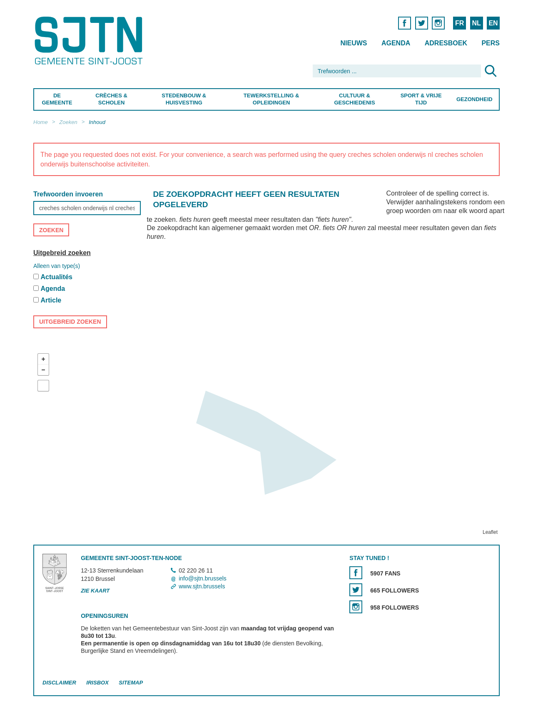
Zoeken (68, 122)
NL (476, 23)
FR (459, 23)
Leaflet (490, 532)
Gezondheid (474, 99)
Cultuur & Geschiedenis (354, 99)
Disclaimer (59, 682)
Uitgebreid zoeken (62, 252)
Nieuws (353, 43)
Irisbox (97, 682)
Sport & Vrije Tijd (421, 99)
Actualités (56, 276)
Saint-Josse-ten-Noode (90, 40)
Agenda (395, 43)
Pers (490, 43)
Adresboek (446, 43)
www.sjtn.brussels (202, 586)
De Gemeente (57, 99)
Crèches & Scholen (111, 99)
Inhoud (97, 122)
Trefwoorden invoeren (68, 194)
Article (50, 300)
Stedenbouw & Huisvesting (184, 99)
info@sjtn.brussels (203, 578)
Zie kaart (95, 591)
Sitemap (131, 682)
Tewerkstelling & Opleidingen (271, 99)
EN (493, 23)
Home (40, 122)
